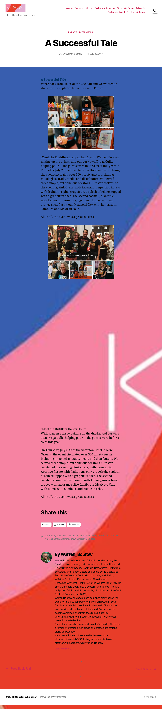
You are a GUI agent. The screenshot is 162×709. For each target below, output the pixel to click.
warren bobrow (52, 543)
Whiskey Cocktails (86, 543)
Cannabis (72, 540)
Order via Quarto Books (121, 14)
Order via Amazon (104, 10)
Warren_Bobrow (73, 58)
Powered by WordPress (55, 701)
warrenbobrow (68, 543)
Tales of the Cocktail (108, 540)
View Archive (63, 653)
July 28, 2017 (97, 58)
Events (72, 37)
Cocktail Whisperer (87, 540)
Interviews (87, 37)
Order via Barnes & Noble (131, 10)
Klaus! (89, 10)
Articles (140, 14)
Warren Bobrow (74, 10)
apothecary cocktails (55, 540)
